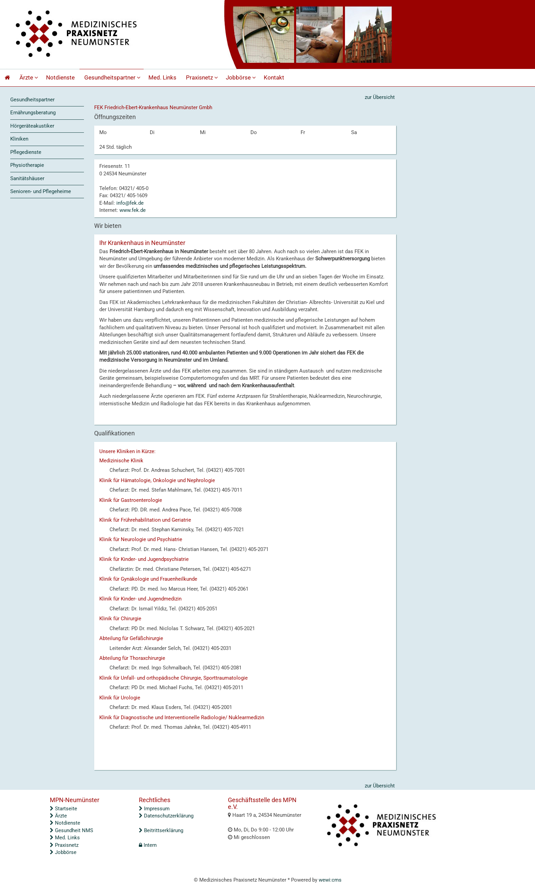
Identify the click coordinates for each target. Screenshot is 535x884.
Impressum (154, 809)
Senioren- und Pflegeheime (40, 191)
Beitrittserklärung (161, 830)
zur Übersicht (380, 97)
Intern (148, 845)
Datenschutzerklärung (166, 816)
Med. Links (162, 77)
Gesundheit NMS (71, 830)
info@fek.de (130, 203)
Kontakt (274, 77)
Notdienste (60, 77)
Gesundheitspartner (113, 77)
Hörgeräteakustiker (32, 126)
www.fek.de (132, 210)
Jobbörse (242, 77)
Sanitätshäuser (27, 178)
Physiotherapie (27, 165)
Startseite (63, 809)
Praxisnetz (203, 77)
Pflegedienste (25, 152)
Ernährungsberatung (33, 113)
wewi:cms (330, 880)
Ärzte (29, 77)
